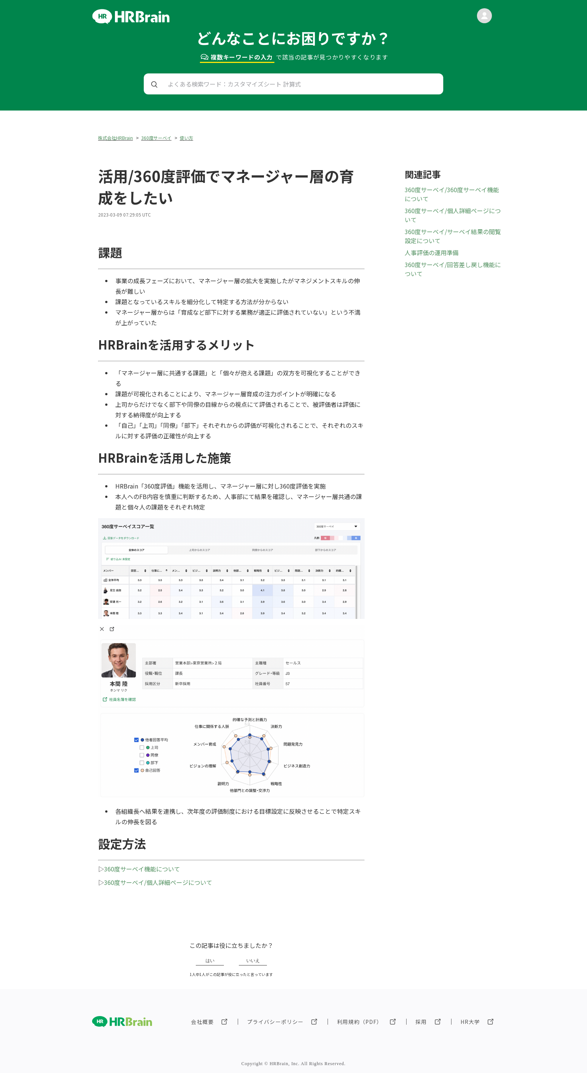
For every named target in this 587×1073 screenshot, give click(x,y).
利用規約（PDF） (359, 1021)
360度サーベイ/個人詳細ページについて (158, 882)
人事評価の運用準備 (432, 252)
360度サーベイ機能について (142, 868)
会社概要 (202, 1021)
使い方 (186, 137)
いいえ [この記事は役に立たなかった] (253, 960)
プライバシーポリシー (275, 1021)
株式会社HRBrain (115, 137)
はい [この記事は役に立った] (210, 960)
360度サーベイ (156, 137)
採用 (421, 1021)
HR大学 (470, 1021)
